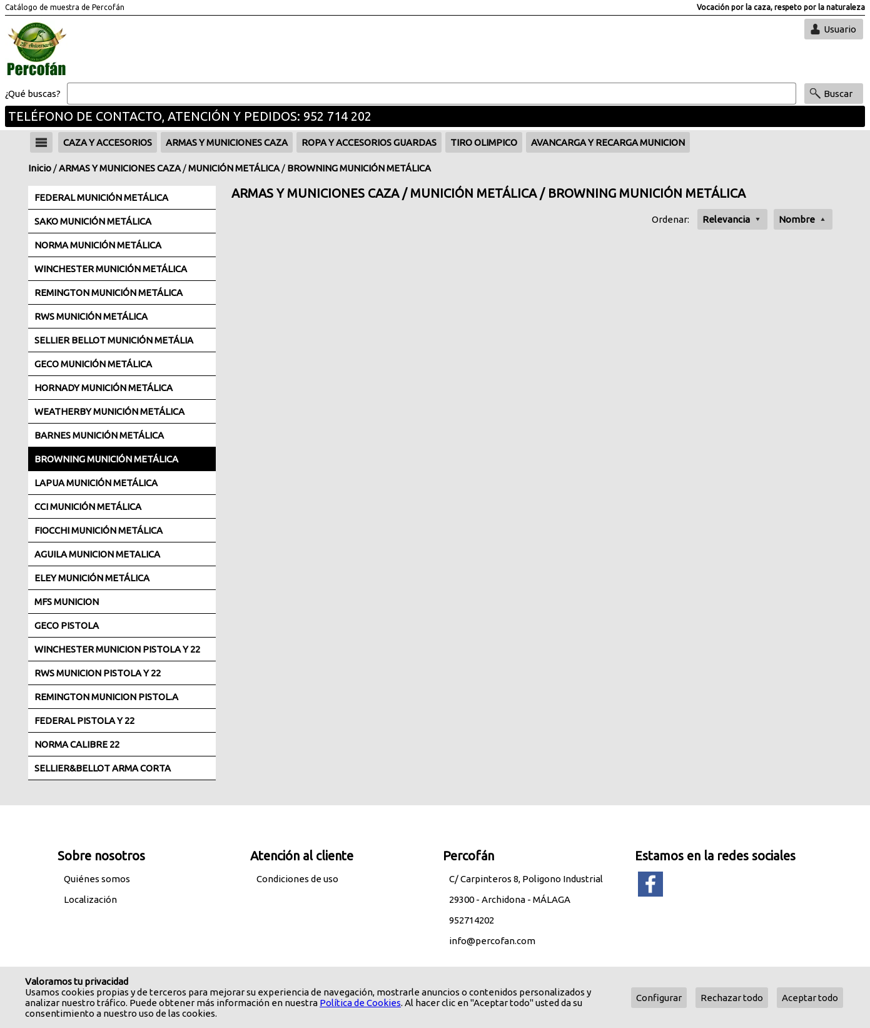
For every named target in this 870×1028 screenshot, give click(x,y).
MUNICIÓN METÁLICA (234, 168)
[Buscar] (431, 94)
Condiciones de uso (297, 878)
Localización (90, 899)
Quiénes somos (97, 878)
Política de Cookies (360, 1002)
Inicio (39, 168)
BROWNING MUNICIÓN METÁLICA (359, 168)
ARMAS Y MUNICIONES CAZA (120, 168)
